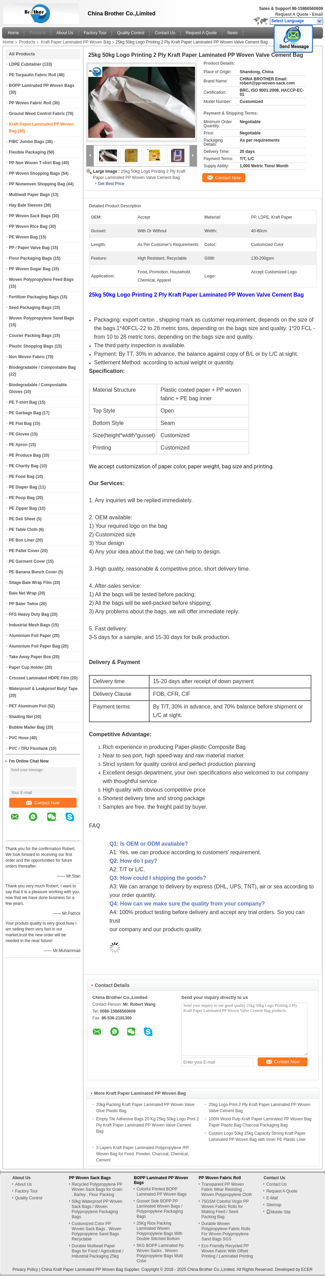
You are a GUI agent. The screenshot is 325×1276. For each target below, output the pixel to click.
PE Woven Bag (23, 237)
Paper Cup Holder (26, 667)
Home (13, 32)
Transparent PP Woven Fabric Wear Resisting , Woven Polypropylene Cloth (227, 1189)
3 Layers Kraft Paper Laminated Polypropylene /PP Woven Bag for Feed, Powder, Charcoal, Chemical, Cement (142, 1153)
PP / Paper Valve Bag (29, 247)
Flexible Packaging (27, 152)
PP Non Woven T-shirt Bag (35, 162)
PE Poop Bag (22, 497)
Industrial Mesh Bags (29, 625)
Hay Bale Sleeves (26, 205)
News (233, 32)
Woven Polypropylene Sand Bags (41, 318)
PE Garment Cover (27, 561)
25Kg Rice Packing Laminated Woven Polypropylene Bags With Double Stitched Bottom (159, 1231)
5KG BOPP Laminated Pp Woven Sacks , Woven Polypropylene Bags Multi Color (160, 1253)
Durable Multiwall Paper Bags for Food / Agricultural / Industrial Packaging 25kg (98, 1251)
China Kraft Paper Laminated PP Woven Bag (82, 1269)
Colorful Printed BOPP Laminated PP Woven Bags (161, 1192)
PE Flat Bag (20, 423)
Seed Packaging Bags (30, 307)
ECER (306, 1269)
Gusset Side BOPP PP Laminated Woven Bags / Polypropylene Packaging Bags (159, 1209)
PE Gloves (19, 434)
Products (37, 32)
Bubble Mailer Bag (27, 727)
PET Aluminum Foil (28, 706)
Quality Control (130, 32)
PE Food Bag (22, 476)
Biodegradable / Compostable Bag (42, 367)
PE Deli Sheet (22, 519)
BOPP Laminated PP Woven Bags (41, 85)
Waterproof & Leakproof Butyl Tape (43, 688)
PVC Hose (18, 737)
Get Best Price (111, 183)
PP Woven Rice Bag (28, 226)
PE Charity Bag (24, 466)
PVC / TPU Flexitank (28, 748)
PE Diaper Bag (23, 487)
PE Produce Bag (25, 455)
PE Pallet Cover (24, 550)
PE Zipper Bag (23, 508)
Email (317, 14)
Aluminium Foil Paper (30, 635)
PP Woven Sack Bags (30, 215)
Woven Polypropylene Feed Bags (41, 279)
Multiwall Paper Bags (29, 194)
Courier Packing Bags (30, 335)
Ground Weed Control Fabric (37, 113)
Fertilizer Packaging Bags (34, 297)
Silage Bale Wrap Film (30, 582)
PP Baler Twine (23, 603)
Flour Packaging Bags (30, 258)
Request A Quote (291, 14)
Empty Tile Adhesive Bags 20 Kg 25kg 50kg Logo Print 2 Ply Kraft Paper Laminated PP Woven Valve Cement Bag (147, 1125)
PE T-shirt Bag (23, 402)
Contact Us (165, 32)
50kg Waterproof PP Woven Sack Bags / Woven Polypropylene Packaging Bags (97, 1209)
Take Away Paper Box (30, 656)
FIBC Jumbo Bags (26, 141)
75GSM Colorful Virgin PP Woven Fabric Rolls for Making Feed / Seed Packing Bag (225, 1209)
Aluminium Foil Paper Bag (34, 646)
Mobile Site (278, 1212)
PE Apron (18, 444)
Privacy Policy (25, 1269)
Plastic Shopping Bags (31, 346)
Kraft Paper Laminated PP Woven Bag (75, 42)
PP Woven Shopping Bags (34, 173)
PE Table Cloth (23, 529)
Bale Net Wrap (23, 593)
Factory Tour (95, 32)
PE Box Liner (22, 540)
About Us (64, 32)
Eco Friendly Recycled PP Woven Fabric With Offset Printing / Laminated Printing (227, 1251)
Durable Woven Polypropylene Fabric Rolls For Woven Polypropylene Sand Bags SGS (226, 1231)
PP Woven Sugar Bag (30, 268)
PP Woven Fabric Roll (30, 103)
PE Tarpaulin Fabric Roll (32, 75)
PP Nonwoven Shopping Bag (37, 184)
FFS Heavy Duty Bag (29, 614)
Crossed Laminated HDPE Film (39, 678)
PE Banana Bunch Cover (33, 572)
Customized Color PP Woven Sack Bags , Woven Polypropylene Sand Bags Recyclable (96, 1231)
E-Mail (272, 1198)
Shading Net (21, 716)
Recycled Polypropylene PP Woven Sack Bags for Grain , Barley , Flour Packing (97, 1189)
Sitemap (273, 1204)
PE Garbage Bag (25, 413)
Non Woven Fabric (27, 356)
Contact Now (43, 802)
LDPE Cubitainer (25, 64)
